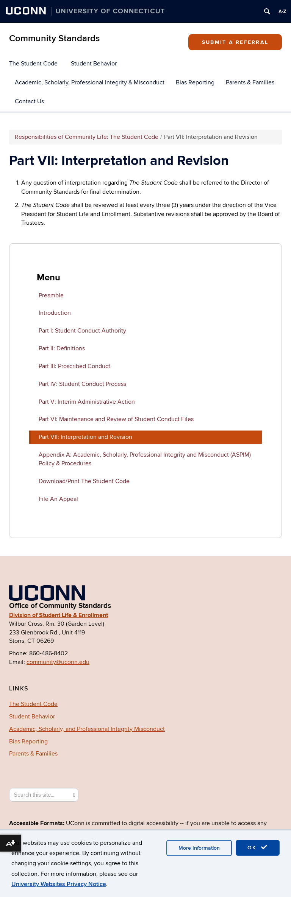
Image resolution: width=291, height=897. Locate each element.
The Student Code (33, 63)
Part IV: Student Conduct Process (82, 384)
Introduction (55, 313)
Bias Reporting (195, 82)
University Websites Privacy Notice (58, 884)
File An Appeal (58, 499)
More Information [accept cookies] (199, 848)
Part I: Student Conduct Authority (82, 330)
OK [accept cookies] (257, 847)
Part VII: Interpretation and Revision (85, 437)
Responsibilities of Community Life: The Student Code (86, 137)
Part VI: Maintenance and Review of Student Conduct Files (116, 419)
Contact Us (29, 101)
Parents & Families (250, 82)
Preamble (51, 295)
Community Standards (54, 38)
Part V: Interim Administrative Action (87, 402)
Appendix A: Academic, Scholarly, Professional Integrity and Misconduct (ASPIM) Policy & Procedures (145, 459)
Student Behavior (94, 63)
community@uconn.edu (58, 662)
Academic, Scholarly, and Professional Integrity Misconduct (87, 729)
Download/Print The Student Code (84, 481)
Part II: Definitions (62, 348)
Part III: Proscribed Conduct (74, 366)
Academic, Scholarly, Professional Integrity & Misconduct (89, 82)
